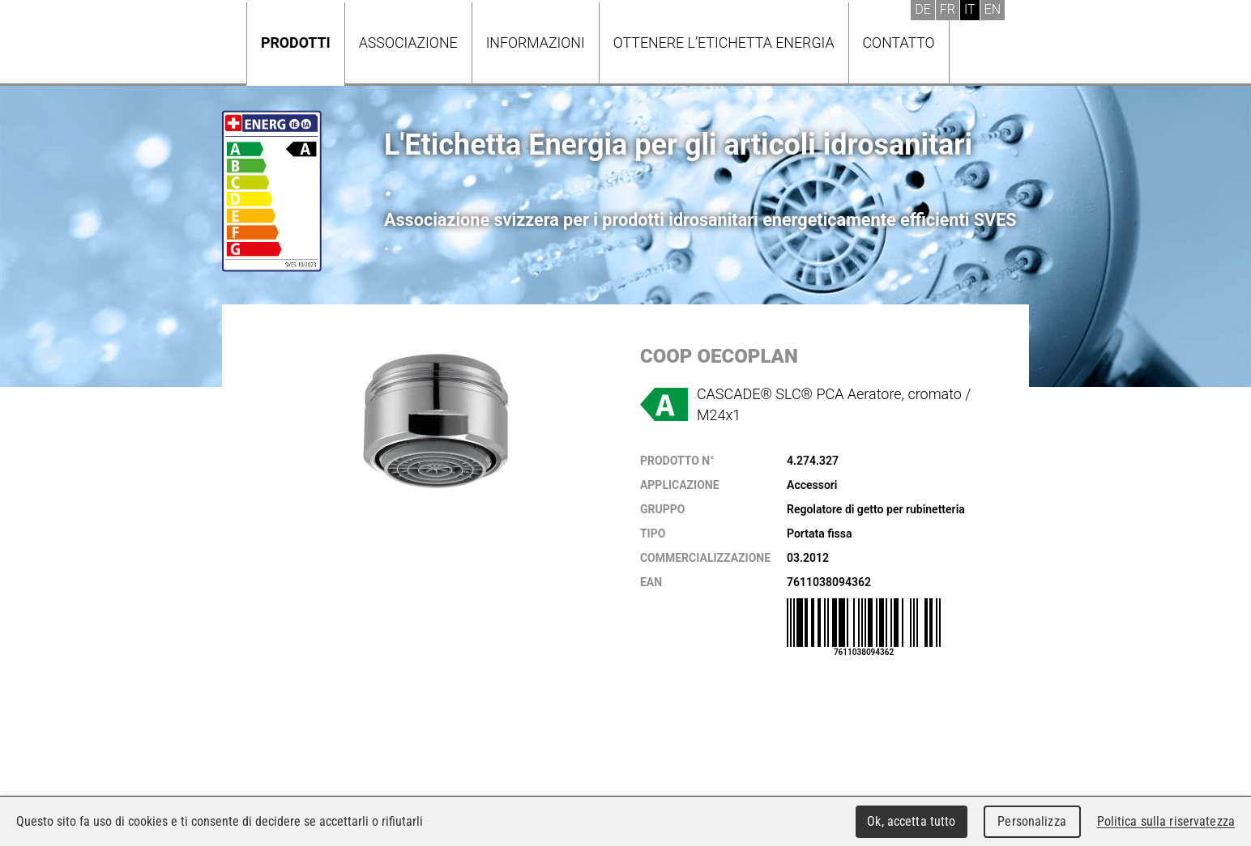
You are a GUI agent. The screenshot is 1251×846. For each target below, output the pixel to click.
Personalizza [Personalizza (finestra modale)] (1031, 821)
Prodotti (296, 42)
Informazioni (535, 42)
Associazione (408, 42)
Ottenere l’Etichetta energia (724, 42)
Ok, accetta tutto (911, 821)
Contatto (899, 42)
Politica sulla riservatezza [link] (1166, 821)
